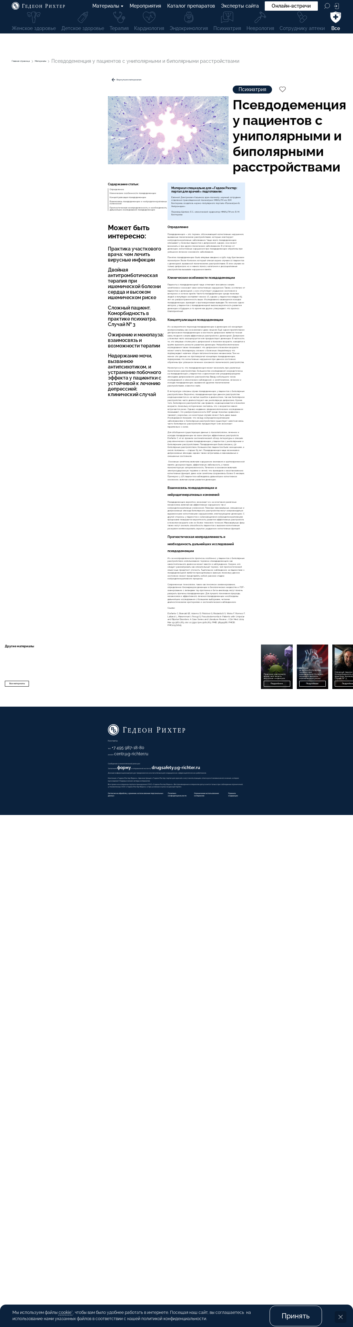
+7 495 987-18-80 (212, 1234)
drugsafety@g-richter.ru (298, 1264)
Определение (31, 210)
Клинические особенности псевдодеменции (67, 220)
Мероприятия (145, 8)
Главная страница (33, 61)
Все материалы (39, 1149)
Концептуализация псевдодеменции (57, 230)
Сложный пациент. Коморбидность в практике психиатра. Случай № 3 (52, 362)
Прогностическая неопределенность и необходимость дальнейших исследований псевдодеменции (65, 261)
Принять (296, 1309)
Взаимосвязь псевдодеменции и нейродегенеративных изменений (54, 243)
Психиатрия (161, 99)
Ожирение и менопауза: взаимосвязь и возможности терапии (45, 381)
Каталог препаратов (191, 8)
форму (216, 1264)
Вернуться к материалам (54, 83)
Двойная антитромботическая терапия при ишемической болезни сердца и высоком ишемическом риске (53, 342)
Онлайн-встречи (291, 8)
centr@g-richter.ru (218, 1240)
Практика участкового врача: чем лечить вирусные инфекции (51, 320)
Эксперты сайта (240, 8)
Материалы (108, 8)
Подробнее (172, 1149)
